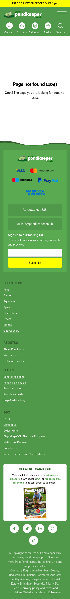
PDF (38, 478)
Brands (7, 324)
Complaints (10, 448)
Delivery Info (10, 430)
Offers (7, 318)
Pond (6, 289)
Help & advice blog (14, 400)
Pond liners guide (13, 394)
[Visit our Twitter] (27, 528)
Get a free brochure (14, 361)
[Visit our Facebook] (14, 528)
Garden (7, 295)
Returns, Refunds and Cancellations (24, 454)
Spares (7, 307)
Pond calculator (12, 388)
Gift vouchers (11, 330)
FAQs (6, 418)
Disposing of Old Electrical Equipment (24, 436)
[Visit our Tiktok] (33, 540)
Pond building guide (14, 382)
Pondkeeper (47, 553)
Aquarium (9, 301)
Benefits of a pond (13, 376)
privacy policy (31, 588)
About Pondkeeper (14, 349)
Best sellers (10, 313)
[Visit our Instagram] (39, 528)
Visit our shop (11, 355)
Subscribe (35, 262)
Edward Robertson (49, 592)
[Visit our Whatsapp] (52, 528)
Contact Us (10, 424)
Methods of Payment (15, 442)
